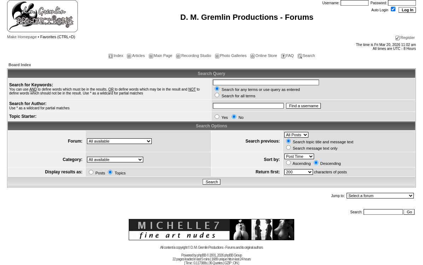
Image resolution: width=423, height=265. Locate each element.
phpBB (201, 255)
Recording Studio (193, 55)
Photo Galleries (231, 55)
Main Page (161, 55)
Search (306, 55)
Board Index (19, 65)
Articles (136, 55)
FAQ (287, 55)
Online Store (263, 55)
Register (405, 37)
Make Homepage (22, 37)
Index (116, 55)
